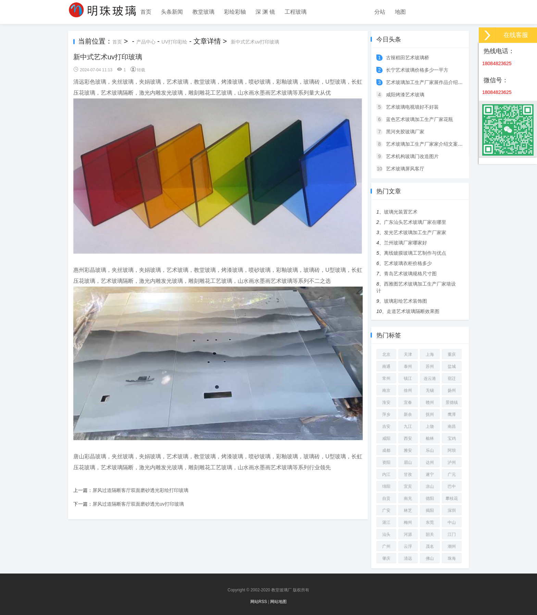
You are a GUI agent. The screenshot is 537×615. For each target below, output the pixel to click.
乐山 (430, 450)
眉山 (408, 462)
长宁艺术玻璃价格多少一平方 (417, 70)
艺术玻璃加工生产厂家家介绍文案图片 (426, 144)
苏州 (430, 366)
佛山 (430, 558)
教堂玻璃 (203, 12)
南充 (408, 498)
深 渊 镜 (265, 12)
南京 (386, 390)
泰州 (408, 366)
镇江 (408, 378)
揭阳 (430, 510)
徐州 (408, 390)
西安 (408, 438)
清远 (408, 558)
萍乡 (386, 414)
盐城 (452, 366)
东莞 (430, 522)
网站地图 (278, 601)
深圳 (452, 510)
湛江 (386, 522)
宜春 (408, 402)
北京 (386, 354)
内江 (386, 474)
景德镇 (452, 402)
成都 (386, 450)
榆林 (430, 438)
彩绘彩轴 (235, 12)
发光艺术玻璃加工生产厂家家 (415, 232)
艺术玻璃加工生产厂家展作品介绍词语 (426, 82)
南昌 (452, 426)
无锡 (430, 390)
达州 (430, 462)
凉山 (430, 486)
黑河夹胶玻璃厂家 (405, 131)
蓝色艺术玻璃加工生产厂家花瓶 (419, 119)
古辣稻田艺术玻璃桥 (407, 57)
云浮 (408, 546)
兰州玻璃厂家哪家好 (405, 242)
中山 (452, 522)
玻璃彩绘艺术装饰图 (405, 301)
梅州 (408, 522)
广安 (386, 510)
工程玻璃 (296, 12)
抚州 (430, 414)
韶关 (430, 534)
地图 (400, 12)
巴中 (452, 486)
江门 (452, 534)
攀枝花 (452, 498)
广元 (452, 474)
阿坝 (452, 450)
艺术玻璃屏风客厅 (405, 168)
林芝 (408, 510)
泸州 (452, 462)
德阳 (430, 498)
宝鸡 (452, 438)
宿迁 (452, 378)
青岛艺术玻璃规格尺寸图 (410, 273)
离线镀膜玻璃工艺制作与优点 (415, 253)
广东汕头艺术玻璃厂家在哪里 (415, 222)
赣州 (430, 402)
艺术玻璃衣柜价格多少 (408, 263)
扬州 (452, 390)
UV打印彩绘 (174, 42)
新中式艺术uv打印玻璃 (255, 42)
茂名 (430, 546)
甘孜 (408, 474)
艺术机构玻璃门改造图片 (412, 156)
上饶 (430, 426)
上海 (430, 354)
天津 (408, 354)
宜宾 (408, 486)
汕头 (386, 534)
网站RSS (258, 601)
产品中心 (145, 42)
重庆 (452, 354)
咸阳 (386, 438)
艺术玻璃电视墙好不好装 (412, 107)
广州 (386, 546)
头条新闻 (172, 12)
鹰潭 (452, 414)
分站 (379, 12)
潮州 (452, 546)
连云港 (430, 378)
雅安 (408, 450)
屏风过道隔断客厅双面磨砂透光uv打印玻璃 (138, 504)
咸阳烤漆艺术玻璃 (405, 94)
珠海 (452, 558)
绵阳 (386, 486)
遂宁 (430, 474)
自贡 (386, 498)
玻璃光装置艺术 (400, 212)
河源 (408, 534)
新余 (408, 414)
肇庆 (386, 558)
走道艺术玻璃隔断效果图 (413, 311)
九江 (408, 426)
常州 (386, 378)
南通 (386, 366)
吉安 (386, 426)
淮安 (386, 402)
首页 (145, 12)
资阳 (386, 462)
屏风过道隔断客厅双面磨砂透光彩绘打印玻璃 (140, 490)
